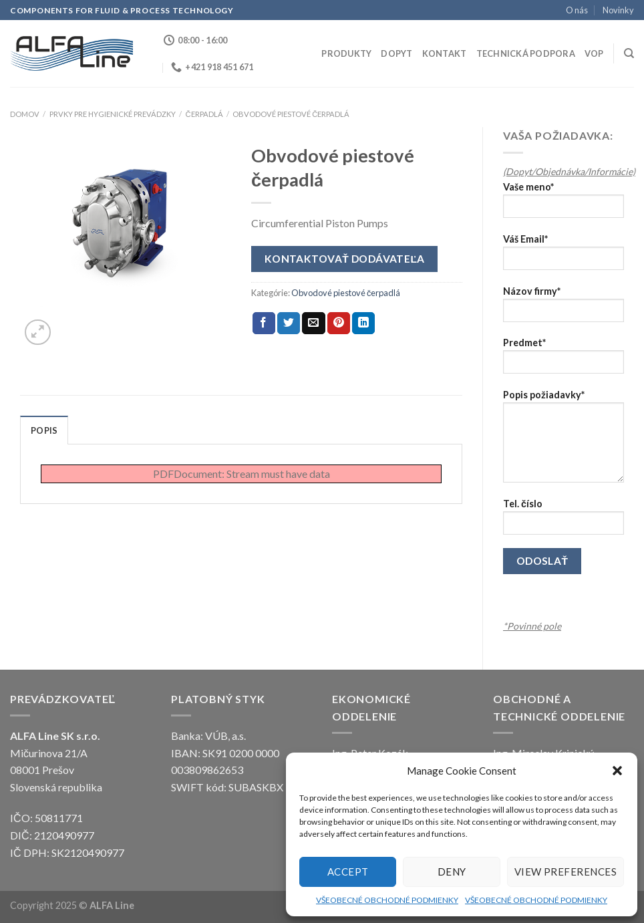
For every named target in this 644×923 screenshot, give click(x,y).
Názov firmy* (563, 308)
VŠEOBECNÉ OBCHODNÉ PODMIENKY (387, 900)
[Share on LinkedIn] (363, 323)
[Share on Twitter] (288, 323)
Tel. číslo (563, 521)
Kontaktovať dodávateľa (345, 259)
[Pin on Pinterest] (338, 323)
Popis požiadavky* (563, 440)
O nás (577, 10)
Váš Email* (563, 256)
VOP (594, 53)
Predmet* (563, 360)
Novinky (618, 10)
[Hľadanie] (629, 53)
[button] (617, 770)
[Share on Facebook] (264, 323)
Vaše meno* (563, 204)
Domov (24, 114)
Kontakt (444, 53)
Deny (452, 872)
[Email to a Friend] (313, 323)
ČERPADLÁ (203, 114)
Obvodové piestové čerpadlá (290, 114)
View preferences (565, 872)
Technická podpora (525, 53)
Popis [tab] (44, 430)
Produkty (346, 53)
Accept (348, 872)
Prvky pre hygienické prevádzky (112, 114)
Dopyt (396, 53)
